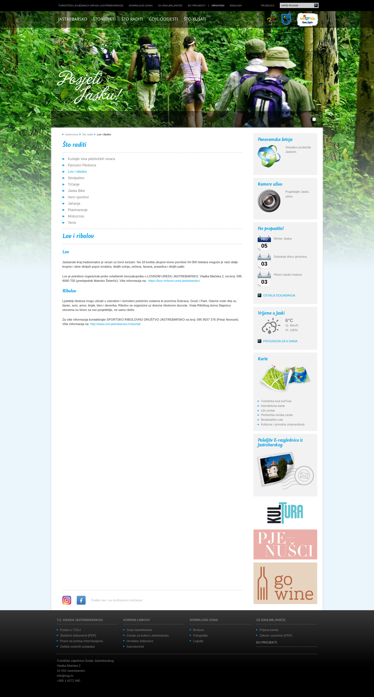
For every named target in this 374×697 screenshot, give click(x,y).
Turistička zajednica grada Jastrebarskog (90, 5)
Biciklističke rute (272, 419)
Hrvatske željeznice (140, 641)
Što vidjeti (104, 19)
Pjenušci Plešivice (82, 165)
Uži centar (268, 410)
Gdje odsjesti (163, 19)
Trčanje (74, 184)
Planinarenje (78, 210)
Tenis (72, 222)
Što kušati (195, 19)
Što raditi (132, 19)
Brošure (198, 630)
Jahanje (74, 203)
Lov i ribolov (104, 134)
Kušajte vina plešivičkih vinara (91, 159)
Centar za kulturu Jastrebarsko (148, 635)
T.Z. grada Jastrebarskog (80, 620)
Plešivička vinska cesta (277, 415)
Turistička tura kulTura (276, 401)
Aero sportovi (78, 197)
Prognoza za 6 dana (280, 341)
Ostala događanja (279, 295)
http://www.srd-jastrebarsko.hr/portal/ (115, 324)
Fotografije (200, 635)
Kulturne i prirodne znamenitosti (282, 424)
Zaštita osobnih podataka (77, 646)
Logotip (198, 641)
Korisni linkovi (136, 620)
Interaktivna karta (273, 405)
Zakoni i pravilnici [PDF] (276, 635)
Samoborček (135, 646)
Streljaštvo (76, 178)
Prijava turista (269, 630)
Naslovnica (71, 134)
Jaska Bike (76, 191)
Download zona (141, 5)
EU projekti (196, 5)
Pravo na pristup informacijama (81, 641)
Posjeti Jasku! (91, 88)
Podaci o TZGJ (70, 630)
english (236, 5)
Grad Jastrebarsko (139, 630)
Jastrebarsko (72, 19)
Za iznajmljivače (170, 5)
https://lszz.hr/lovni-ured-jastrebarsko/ (174, 280)
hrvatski (218, 5)
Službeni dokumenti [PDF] (78, 635)
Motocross (76, 216)
